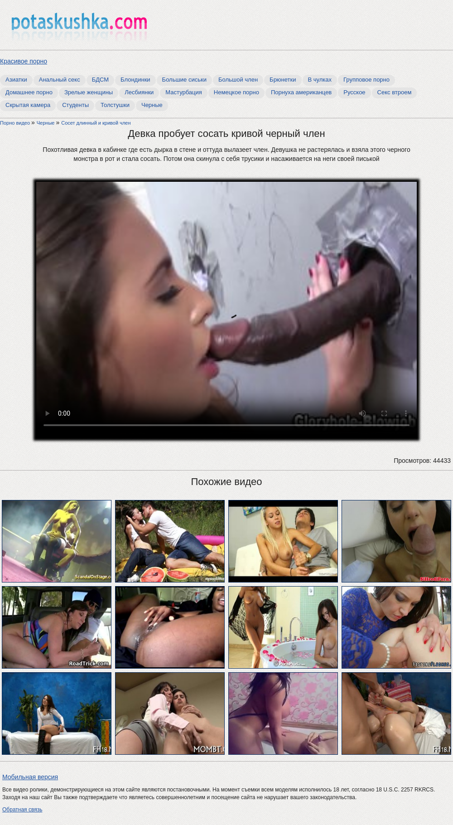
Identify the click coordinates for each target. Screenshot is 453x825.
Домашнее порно (29, 92)
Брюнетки (283, 79)
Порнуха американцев (301, 92)
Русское (354, 92)
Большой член (238, 79)
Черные (152, 105)
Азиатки (16, 79)
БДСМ (100, 79)
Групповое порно (366, 79)
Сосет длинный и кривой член (95, 123)
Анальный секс (59, 79)
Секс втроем (394, 92)
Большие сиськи (184, 79)
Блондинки (135, 79)
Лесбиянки (139, 92)
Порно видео (15, 123)
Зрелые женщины (88, 92)
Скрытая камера (27, 105)
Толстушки (115, 105)
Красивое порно (23, 61)
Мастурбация (183, 92)
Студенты (75, 105)
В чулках (320, 79)
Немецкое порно (236, 92)
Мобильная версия (30, 777)
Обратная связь (22, 809)
